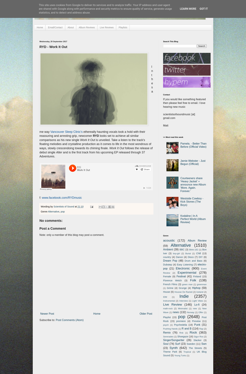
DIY (201, 257)
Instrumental (169, 301)
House (166, 292)
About (71, 27)
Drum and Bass (193, 260)
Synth (173, 348)
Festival (181, 276)
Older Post (146, 313)
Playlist (167, 317)
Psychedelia (180, 324)
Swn (204, 343)
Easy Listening (185, 264)
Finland (197, 276)
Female (167, 276)
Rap (201, 329)
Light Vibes (197, 301)
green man (187, 284)
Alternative (53, 211)
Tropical (187, 352)
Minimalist (183, 308)
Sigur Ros (198, 336)
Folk (193, 280)
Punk (197, 324)
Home (40, 27)
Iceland (199, 292)
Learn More (188, 8)
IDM (165, 297)
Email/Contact (55, 27)
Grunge (183, 288)
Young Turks (180, 355)
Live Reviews (107, 27)
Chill (198, 253)
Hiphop (196, 288)
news (176, 312)
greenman (202, 284)
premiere (181, 321)
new (195, 308)
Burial (188, 253)
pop (63, 211)
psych (166, 325)
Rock (193, 332)
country (167, 257)
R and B (187, 328)
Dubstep (167, 264)
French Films (170, 284)
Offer (200, 312)
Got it (204, 8)
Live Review (172, 304)
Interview (183, 301)
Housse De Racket (183, 292)
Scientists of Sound (64, 206)
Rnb (181, 333)
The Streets (195, 348)
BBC (181, 249)
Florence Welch (172, 280)
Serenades (168, 336)
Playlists (123, 27)
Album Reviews (87, 27)
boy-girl (176, 253)
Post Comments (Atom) (70, 320)
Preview (196, 321)
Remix (167, 332)
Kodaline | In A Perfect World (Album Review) (193, 219)
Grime (170, 288)
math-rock (168, 308)
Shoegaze (182, 336)
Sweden (191, 344)
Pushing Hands (170, 329)
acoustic (169, 240)
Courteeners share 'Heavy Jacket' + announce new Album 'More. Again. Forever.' (193, 185)
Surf (177, 343)
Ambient (168, 249)
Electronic (183, 268)
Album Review (197, 240)
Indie (184, 296)
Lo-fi (197, 304)
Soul (165, 343)
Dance (179, 257)
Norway (190, 312)
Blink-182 (193, 249)
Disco (191, 257)
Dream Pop (170, 260)
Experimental (187, 272)
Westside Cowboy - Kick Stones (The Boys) (191, 201)
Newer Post (47, 313)
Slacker (198, 340)
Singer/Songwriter (173, 340)
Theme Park (170, 351)
